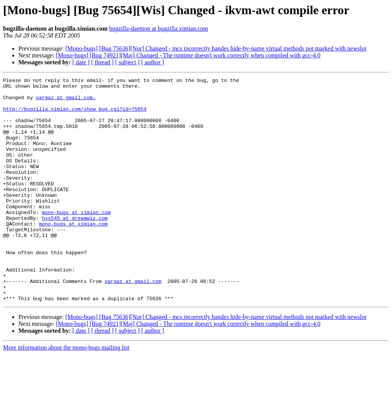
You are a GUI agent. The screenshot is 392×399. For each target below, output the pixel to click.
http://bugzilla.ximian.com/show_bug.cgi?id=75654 (74, 115)
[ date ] (81, 62)
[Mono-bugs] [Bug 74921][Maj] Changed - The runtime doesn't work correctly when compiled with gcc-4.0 (188, 55)
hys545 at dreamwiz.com (75, 246)
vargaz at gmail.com (133, 322)
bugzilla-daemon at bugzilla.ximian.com (158, 28)
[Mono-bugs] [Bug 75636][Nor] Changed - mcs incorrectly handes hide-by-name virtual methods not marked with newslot (215, 48)
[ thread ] (102, 62)
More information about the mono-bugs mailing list (66, 392)
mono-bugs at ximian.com (76, 239)
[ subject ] (127, 62)
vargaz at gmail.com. (66, 101)
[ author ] (152, 62)
